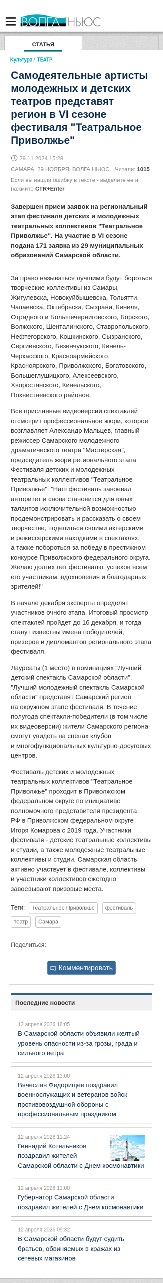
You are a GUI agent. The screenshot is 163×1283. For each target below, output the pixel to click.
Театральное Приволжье (63, 908)
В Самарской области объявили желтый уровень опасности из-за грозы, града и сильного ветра (79, 1043)
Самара (48, 922)
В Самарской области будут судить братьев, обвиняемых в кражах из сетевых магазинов (71, 1248)
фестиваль (119, 908)
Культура (21, 59)
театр (21, 922)
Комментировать (81, 968)
